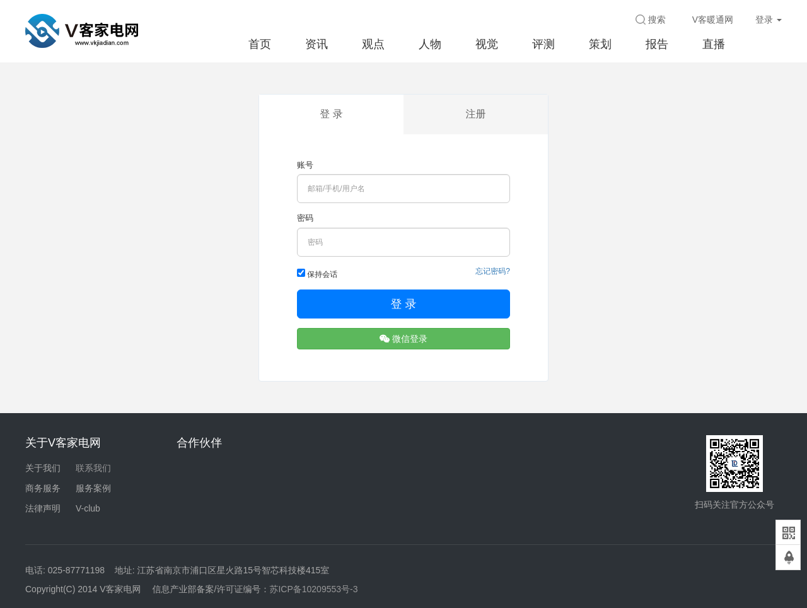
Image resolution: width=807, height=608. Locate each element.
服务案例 (93, 488)
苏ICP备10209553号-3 (313, 589)
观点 (373, 44)
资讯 (316, 44)
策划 (600, 44)
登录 (768, 20)
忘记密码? (492, 271)
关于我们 (43, 468)
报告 (657, 44)
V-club (88, 508)
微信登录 (403, 339)
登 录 (331, 113)
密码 (305, 218)
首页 (259, 44)
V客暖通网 (712, 20)
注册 (476, 113)
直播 (713, 44)
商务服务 (43, 488)
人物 (430, 44)
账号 (305, 165)
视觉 (486, 44)
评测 (543, 44)
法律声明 (43, 508)
